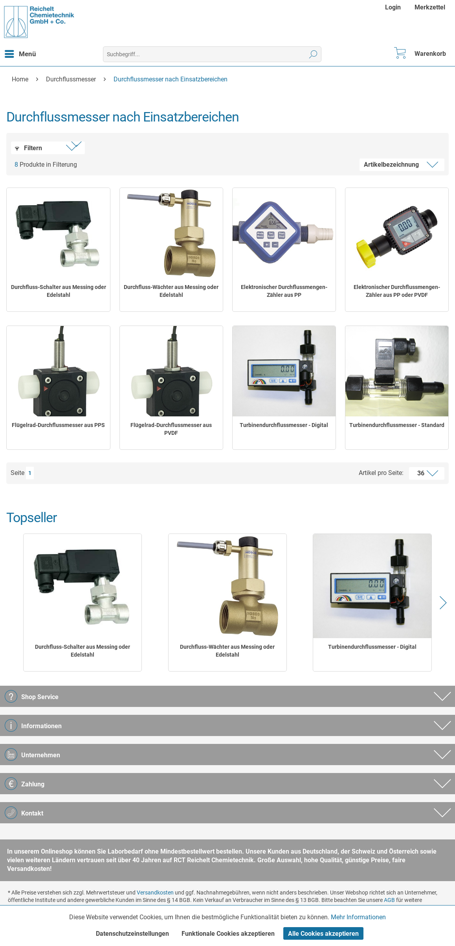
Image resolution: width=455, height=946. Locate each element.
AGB (389, 900)
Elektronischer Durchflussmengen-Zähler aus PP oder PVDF (397, 291)
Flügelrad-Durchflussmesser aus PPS (58, 425)
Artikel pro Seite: (381, 473)
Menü (20, 53)
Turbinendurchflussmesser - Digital (284, 425)
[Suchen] (313, 54)
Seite (17, 473)
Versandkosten (155, 892)
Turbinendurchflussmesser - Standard (396, 425)
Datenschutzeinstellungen (132, 933)
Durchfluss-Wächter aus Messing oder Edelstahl (171, 291)
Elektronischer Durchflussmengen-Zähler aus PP (284, 291)
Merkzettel (430, 7)
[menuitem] (394, 7)
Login (393, 7)
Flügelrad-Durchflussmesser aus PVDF (171, 429)
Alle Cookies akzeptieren (323, 933)
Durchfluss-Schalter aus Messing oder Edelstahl (58, 291)
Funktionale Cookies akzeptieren (228, 933)
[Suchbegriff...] (212, 54)
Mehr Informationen (358, 917)
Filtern (28, 148)
